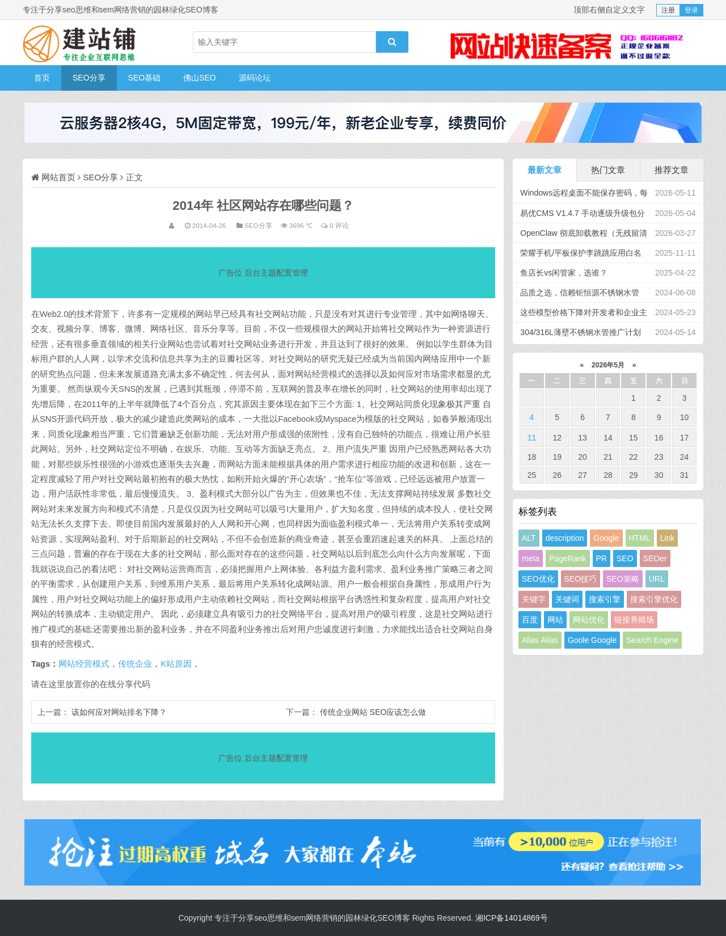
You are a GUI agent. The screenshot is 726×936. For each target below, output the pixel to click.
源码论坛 (255, 77)
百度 (530, 619)
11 (532, 437)
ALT (529, 538)
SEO (625, 558)
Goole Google (592, 640)
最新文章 (544, 170)
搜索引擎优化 (654, 599)
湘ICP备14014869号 (511, 917)
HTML (640, 538)
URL (657, 578)
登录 (691, 10)
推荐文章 (672, 170)
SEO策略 (622, 578)
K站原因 (176, 663)
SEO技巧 (580, 578)
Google (606, 538)
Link (667, 538)
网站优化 (589, 619)
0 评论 (339, 225)
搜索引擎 (605, 599)
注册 (668, 10)
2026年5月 (608, 365)
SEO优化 (538, 578)
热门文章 (608, 170)
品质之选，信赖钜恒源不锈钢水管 (579, 292)
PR (601, 558)
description (565, 538)
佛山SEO (199, 77)
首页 (42, 77)
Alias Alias (540, 640)
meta (530, 558)
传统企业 (135, 663)
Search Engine (652, 640)
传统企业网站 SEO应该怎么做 (373, 712)
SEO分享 (89, 77)
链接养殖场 (634, 619)
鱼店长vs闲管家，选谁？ (563, 272)
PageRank (567, 558)
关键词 (567, 599)
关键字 (534, 599)
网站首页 (58, 177)
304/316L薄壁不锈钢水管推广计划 (580, 332)
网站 (555, 619)
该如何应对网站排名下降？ (119, 712)
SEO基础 (144, 77)
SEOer (655, 558)
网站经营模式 (83, 663)
